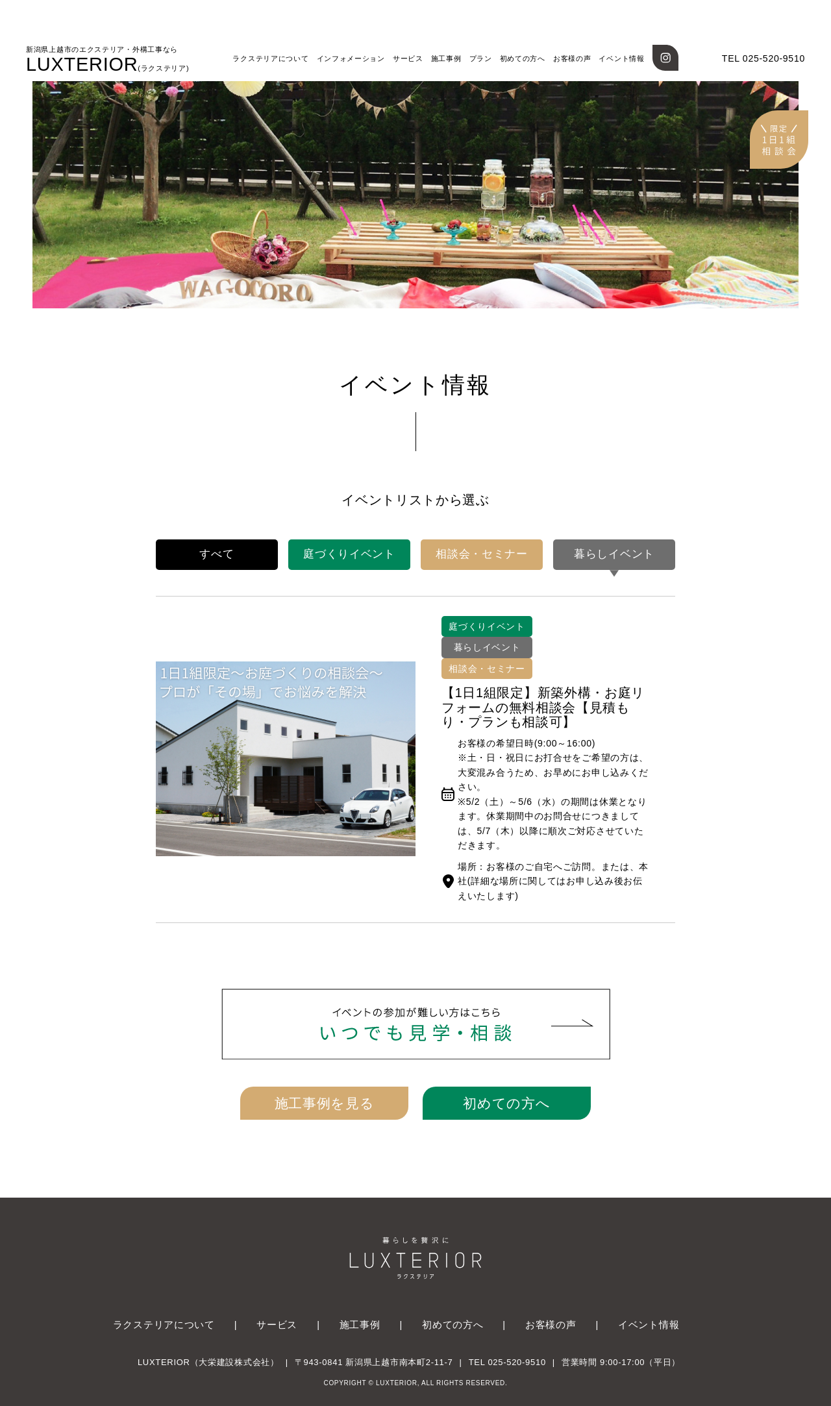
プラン (480, 58)
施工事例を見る (325, 1103)
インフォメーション (351, 58)
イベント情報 (621, 58)
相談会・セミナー (482, 554)
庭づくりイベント (349, 554)
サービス (408, 58)
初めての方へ (522, 58)
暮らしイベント (614, 554)
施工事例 (446, 58)
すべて (216, 554)
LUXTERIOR (107, 60)
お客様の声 (572, 58)
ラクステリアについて (270, 58)
